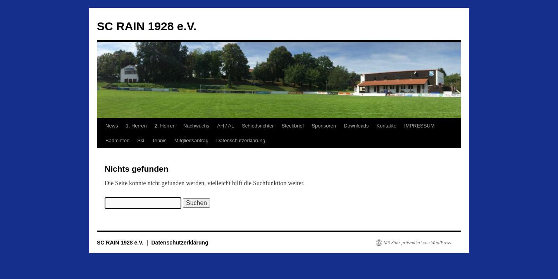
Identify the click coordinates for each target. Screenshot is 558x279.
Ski (140, 140)
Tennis (159, 140)
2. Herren (165, 126)
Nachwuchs (196, 126)
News (111, 126)
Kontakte (386, 126)
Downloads (356, 126)
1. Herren (136, 126)
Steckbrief (293, 126)
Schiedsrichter (258, 126)
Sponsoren (324, 126)
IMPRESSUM (419, 126)
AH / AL (225, 126)
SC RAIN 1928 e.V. (146, 26)
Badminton (117, 140)
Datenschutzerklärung (240, 140)
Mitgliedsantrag (191, 140)
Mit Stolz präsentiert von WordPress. (418, 242)
